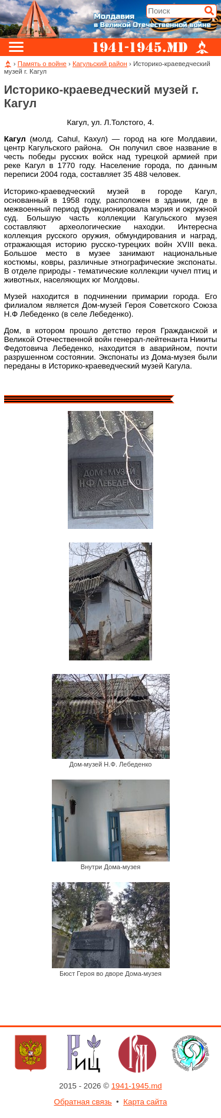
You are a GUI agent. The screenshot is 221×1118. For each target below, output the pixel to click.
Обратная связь (83, 1101)
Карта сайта (145, 1101)
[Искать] (209, 10)
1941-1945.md (136, 1085)
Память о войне (42, 63)
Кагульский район (99, 63)
